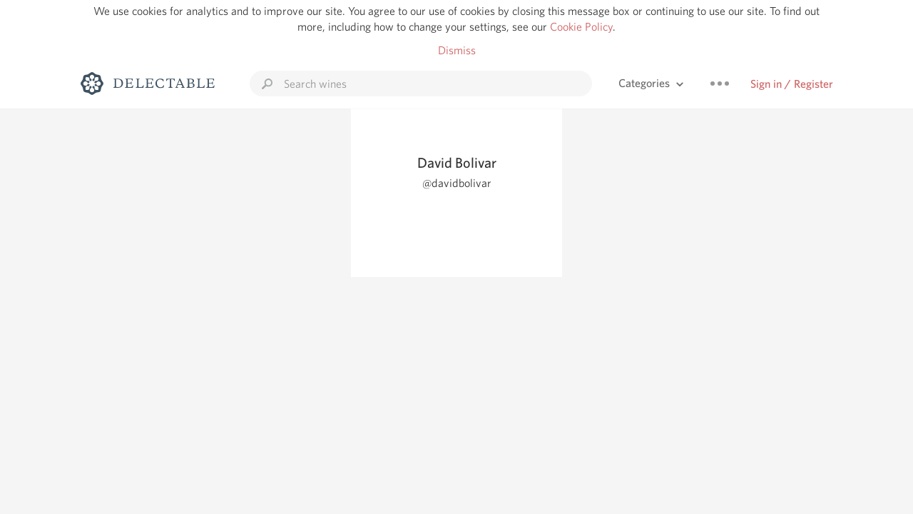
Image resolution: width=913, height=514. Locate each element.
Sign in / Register (791, 84)
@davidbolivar (456, 183)
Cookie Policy (581, 27)
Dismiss (457, 50)
